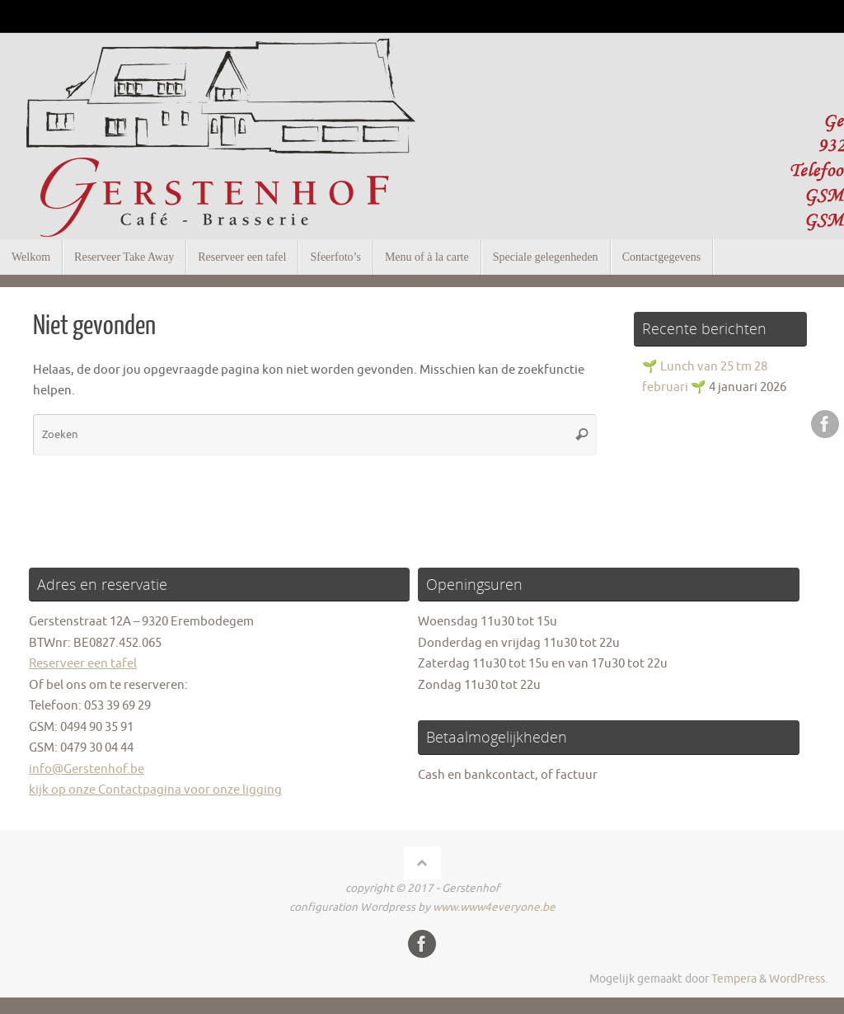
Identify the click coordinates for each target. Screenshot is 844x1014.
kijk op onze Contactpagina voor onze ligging (155, 790)
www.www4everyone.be (494, 907)
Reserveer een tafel (83, 664)
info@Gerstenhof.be (86, 769)
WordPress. (798, 979)
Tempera (734, 979)
